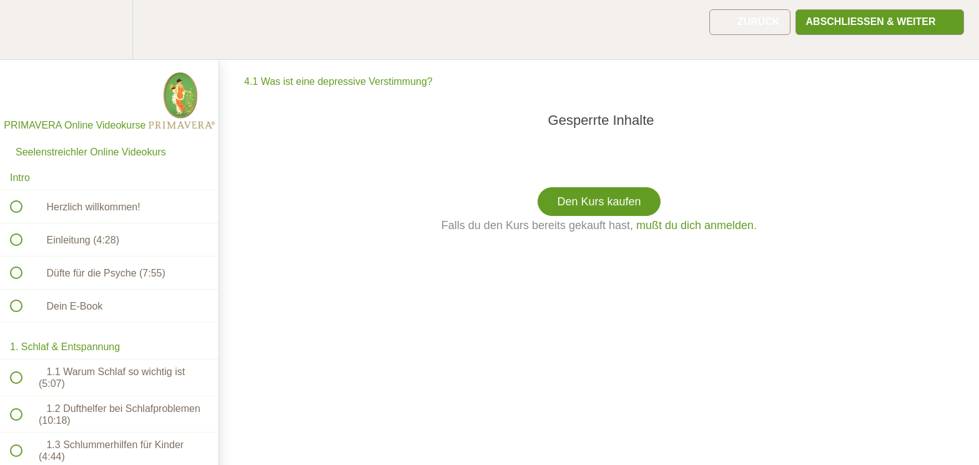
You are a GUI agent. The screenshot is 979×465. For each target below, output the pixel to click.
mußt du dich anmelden (695, 225)
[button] (23, 29)
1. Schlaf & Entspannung (65, 346)
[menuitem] (109, 29)
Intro (20, 177)
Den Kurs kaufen (599, 201)
